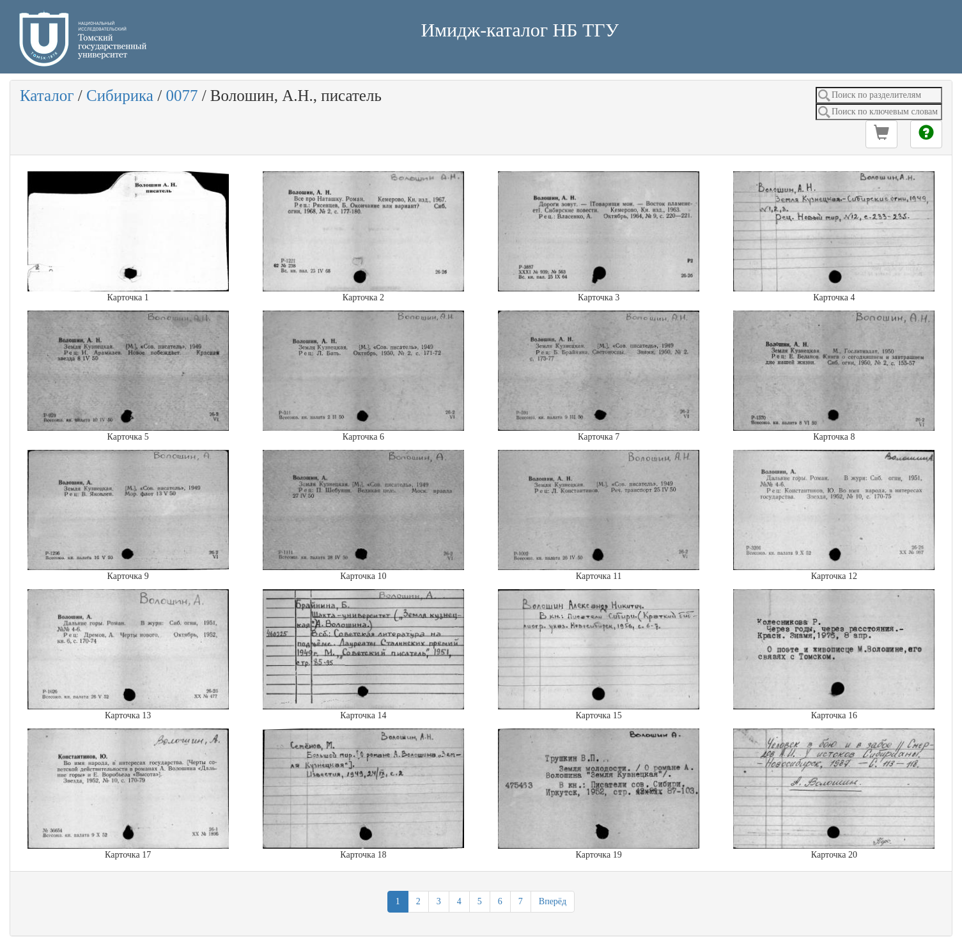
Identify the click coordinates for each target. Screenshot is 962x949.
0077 (182, 95)
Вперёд (552, 901)
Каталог (47, 95)
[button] (881, 134)
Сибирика (119, 95)
